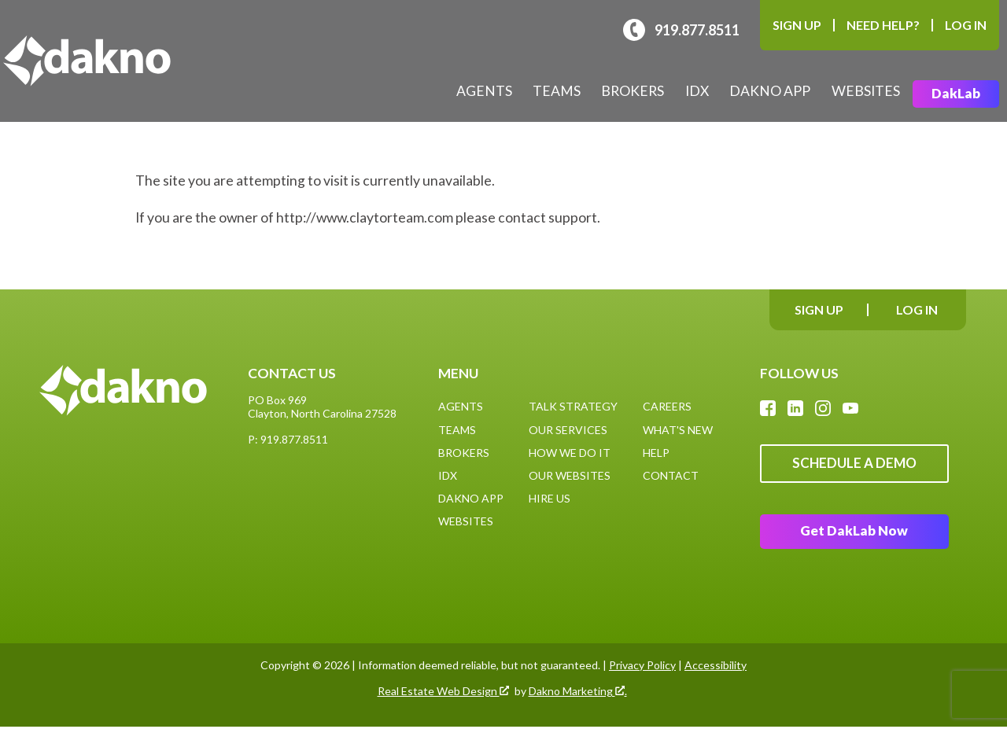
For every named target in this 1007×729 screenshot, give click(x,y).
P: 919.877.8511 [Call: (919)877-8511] (288, 440)
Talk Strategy (573, 407)
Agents (484, 91)
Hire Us (549, 498)
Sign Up (797, 24)
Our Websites (569, 475)
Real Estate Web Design (443, 693)
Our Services (568, 429)
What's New (678, 429)
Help (656, 452)
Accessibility (715, 667)
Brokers (632, 91)
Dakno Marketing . (578, 693)
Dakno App (769, 91)
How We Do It (569, 452)
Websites (866, 91)
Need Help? (883, 24)
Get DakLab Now (854, 533)
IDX (697, 91)
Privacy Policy (642, 667)
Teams (557, 91)
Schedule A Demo (854, 464)
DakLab (955, 94)
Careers (667, 407)
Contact (671, 475)
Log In (966, 24)
